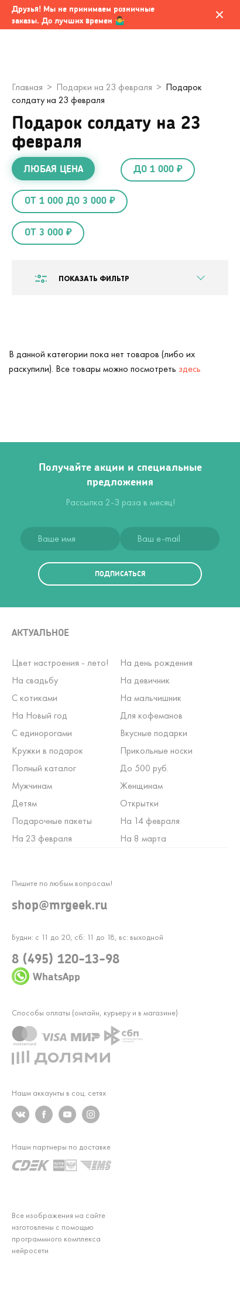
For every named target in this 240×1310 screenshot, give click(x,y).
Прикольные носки (156, 750)
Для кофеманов (151, 715)
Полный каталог (44, 768)
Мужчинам (32, 785)
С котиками (34, 698)
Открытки (139, 803)
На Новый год (39, 715)
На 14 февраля (150, 821)
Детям (24, 803)
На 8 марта (143, 838)
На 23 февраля (42, 838)
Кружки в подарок (47, 750)
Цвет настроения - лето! (60, 662)
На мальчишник (150, 698)
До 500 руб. (144, 768)
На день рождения (156, 662)
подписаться (120, 573)
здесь (190, 368)
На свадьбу (35, 680)
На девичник (145, 680)
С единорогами (42, 733)
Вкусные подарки (153, 733)
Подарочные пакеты (52, 821)
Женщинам (141, 785)
